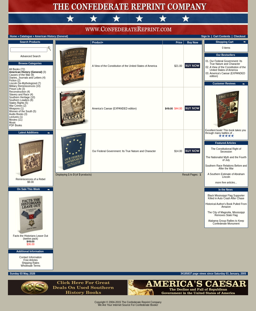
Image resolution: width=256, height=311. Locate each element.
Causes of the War (19, 74)
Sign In (205, 36)
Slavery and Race (19, 94)
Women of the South (20, 111)
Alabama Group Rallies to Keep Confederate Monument (226, 222)
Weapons (14, 108)
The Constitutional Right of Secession (226, 150)
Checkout (240, 36)
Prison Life (15, 89)
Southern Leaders (19, 100)
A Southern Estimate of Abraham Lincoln (226, 175)
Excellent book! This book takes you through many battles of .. (225, 131)
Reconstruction (17, 91)
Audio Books (16, 114)
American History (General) (51, 36)
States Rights (16, 103)
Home (13, 36)
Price (179, 42)
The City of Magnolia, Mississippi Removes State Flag (226, 214)
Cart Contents (221, 36)
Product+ (97, 42)
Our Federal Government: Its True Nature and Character (124, 151)
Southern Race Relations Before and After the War (226, 167)
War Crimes (15, 105)
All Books (14, 69)
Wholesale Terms (30, 265)
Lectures (14, 117)
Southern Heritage (19, 97)
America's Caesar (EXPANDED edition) (114, 108)
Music (12, 122)
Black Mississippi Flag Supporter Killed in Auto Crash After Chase (226, 197)
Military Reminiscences (22, 86)
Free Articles (31, 260)
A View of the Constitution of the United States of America (124, 66)
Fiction (13, 80)
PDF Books (15, 125)
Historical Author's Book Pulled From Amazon (226, 205)
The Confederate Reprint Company (141, 302)
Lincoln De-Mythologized (23, 83)
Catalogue (26, 36)
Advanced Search (30, 56)
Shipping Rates (30, 263)
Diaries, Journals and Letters (25, 77)
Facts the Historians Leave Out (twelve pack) (30, 237)
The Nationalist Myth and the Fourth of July (226, 158)
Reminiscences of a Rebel (30, 179)
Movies (13, 119)
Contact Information (30, 257)
